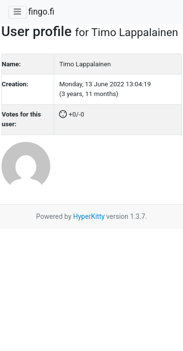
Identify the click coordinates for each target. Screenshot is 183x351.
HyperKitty (89, 216)
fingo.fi (41, 12)
